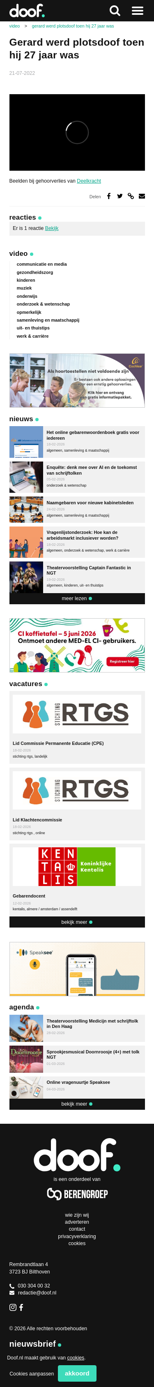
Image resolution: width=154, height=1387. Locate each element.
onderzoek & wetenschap (43, 304)
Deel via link (131, 196)
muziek (24, 287)
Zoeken (115, 11)
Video (18, 253)
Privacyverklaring (77, 1236)
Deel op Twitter (120, 196)
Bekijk (52, 228)
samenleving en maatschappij (48, 320)
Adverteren (77, 1222)
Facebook (22, 1307)
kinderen (26, 280)
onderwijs (27, 296)
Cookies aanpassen (31, 1374)
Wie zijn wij (77, 1215)
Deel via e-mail (142, 196)
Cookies (77, 1243)
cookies (76, 1358)
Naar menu (138, 11)
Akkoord (77, 1373)
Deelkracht (89, 181)
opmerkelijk (29, 312)
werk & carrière (33, 336)
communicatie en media (42, 264)
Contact (77, 1229)
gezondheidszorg (35, 272)
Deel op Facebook (109, 196)
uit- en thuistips (33, 327)
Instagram (12, 1307)
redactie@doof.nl (33, 1293)
